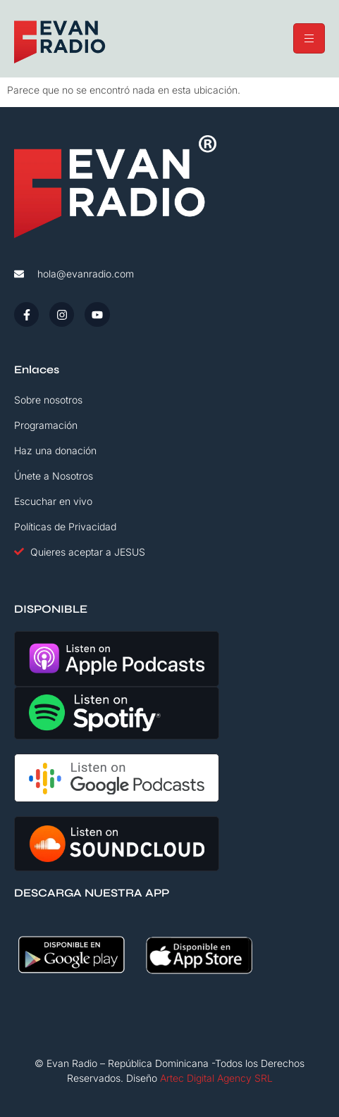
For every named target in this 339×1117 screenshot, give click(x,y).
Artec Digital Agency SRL (216, 1078)
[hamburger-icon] (309, 38)
